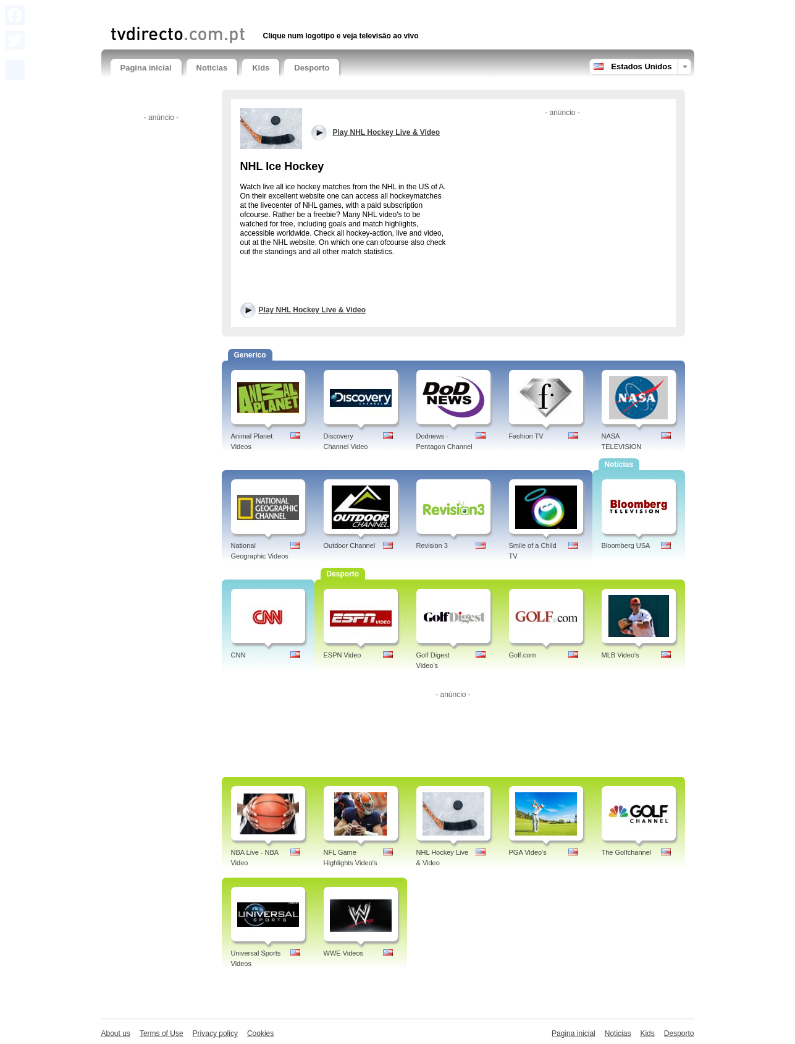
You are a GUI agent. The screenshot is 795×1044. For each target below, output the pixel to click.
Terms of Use (161, 1033)
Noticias (212, 67)
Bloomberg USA (626, 545)
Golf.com (522, 655)
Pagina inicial (146, 67)
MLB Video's (620, 655)
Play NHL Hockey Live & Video (312, 310)
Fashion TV (526, 436)
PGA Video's (528, 852)
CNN (238, 655)
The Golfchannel (627, 852)
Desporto (311, 67)
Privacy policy (215, 1033)
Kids (260, 67)
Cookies (260, 1033)
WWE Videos (344, 953)
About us (115, 1033)
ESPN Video (342, 655)
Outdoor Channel (350, 545)
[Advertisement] (255, 10)
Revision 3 (432, 545)
